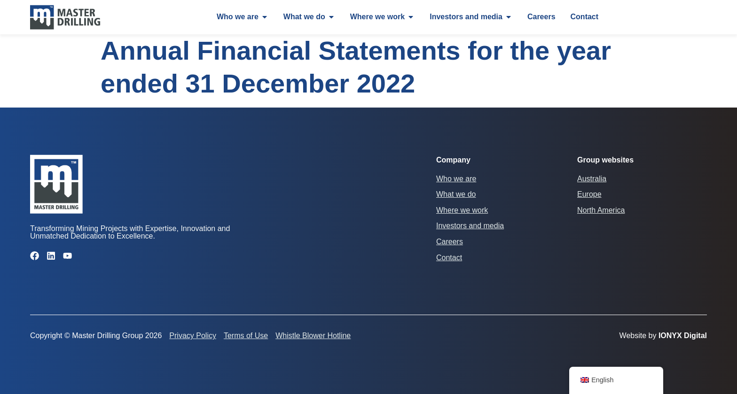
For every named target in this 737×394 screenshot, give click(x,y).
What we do (456, 194)
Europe (589, 194)
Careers (449, 242)
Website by (663, 336)
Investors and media (470, 226)
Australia (591, 179)
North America (601, 210)
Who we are (456, 179)
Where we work (462, 210)
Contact (449, 258)
